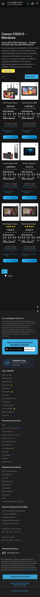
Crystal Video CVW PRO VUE (11, 163)
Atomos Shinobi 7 (29, 163)
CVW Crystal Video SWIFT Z (11, 103)
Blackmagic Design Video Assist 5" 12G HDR (29, 224)
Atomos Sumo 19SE (29, 103)
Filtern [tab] (8, 276)
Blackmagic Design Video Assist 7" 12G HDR (11, 224)
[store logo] (15, 3)
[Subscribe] (29, 349)
